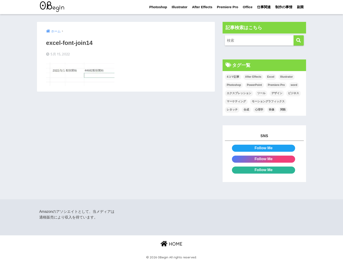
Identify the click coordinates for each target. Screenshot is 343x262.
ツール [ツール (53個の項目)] (261, 93)
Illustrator (179, 7)
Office (247, 7)
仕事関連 (264, 7)
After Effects (202, 7)
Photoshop (158, 7)
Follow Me (263, 148)
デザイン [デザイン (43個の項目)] (276, 93)
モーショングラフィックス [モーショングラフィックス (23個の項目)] (268, 101)
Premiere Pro (227, 7)
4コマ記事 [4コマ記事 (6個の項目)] (233, 77)
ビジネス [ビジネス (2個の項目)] (293, 93)
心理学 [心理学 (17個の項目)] (259, 109)
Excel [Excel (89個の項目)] (270, 77)
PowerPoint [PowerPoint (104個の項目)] (254, 85)
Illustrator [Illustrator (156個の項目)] (286, 77)
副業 (300, 7)
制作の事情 (283, 7)
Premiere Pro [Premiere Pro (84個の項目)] (276, 85)
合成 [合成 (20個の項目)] (246, 109)
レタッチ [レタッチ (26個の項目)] (232, 109)
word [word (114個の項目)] (294, 85)
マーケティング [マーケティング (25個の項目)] (236, 101)
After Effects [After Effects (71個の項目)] (253, 77)
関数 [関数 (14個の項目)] (283, 109)
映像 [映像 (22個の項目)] (271, 109)
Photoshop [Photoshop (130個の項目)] (234, 85)
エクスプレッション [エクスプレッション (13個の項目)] (239, 93)
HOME (171, 244)
